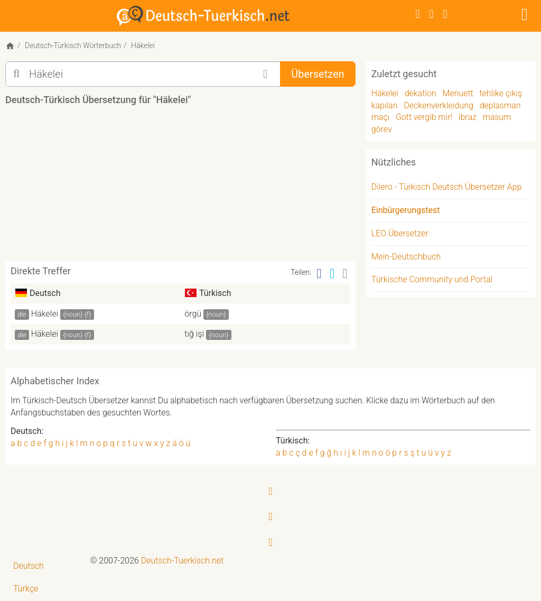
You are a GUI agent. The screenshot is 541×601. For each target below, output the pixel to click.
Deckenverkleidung (438, 105)
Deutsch (28, 566)
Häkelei (44, 314)
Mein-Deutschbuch (406, 257)
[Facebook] (418, 14)
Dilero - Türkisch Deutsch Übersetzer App (446, 187)
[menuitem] (45, 566)
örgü (192, 314)
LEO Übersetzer (399, 233)
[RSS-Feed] (445, 14)
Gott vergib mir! (424, 117)
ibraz (468, 117)
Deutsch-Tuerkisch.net (182, 561)
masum (496, 117)
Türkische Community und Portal (431, 279)
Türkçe (25, 589)
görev (381, 129)
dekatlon (420, 93)
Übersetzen (317, 74)
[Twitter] (432, 14)
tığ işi (194, 334)
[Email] (345, 273)
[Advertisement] (197, 187)
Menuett (457, 93)
